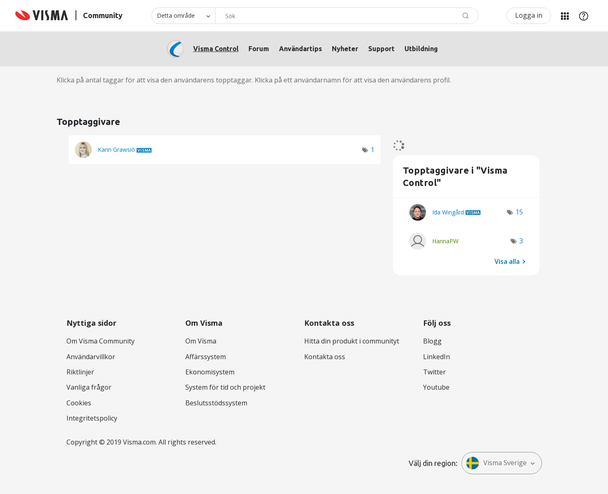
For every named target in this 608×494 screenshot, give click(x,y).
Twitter (434, 371)
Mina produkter (564, 15)
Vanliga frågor (88, 387)
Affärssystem (205, 356)
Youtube (436, 387)
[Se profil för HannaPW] (445, 241)
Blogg (432, 341)
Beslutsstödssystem (216, 402)
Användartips (300, 48)
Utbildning (421, 48)
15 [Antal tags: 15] (519, 211)
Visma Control (216, 48)
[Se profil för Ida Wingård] (448, 212)
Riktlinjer (80, 371)
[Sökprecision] (183, 15)
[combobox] (346, 15)
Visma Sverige (496, 463)
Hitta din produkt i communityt (351, 341)
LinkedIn (436, 356)
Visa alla (507, 261)
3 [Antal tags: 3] (521, 240)
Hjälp (583, 15)
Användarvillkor (90, 356)
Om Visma (200, 341)
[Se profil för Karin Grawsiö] (116, 149)
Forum (258, 48)
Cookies (78, 402)
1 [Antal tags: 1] (372, 149)
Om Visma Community (100, 341)
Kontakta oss (324, 356)
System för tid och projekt (225, 387)
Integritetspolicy (91, 418)
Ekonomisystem (209, 371)
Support (381, 48)
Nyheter (345, 48)
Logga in (528, 15)
